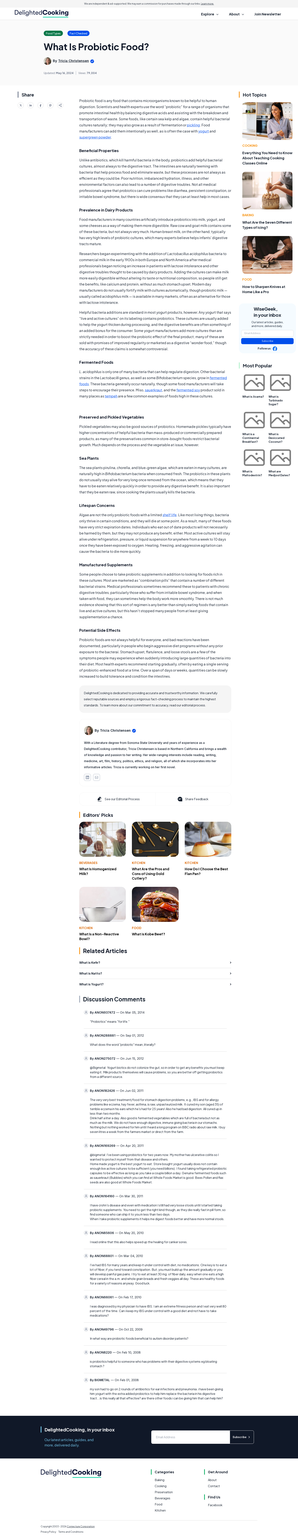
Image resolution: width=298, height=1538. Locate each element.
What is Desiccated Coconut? (277, 437)
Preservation (164, 1492)
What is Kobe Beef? (148, 934)
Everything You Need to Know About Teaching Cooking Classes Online (267, 158)
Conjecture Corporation (81, 1526)
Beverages (88, 863)
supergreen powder (95, 137)
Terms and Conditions (70, 1531)
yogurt (203, 131)
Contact (214, 1486)
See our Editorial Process (118, 799)
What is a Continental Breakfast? (250, 437)
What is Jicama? (253, 396)
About (212, 1480)
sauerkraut (153, 390)
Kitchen (138, 863)
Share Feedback (192, 799)
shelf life (169, 515)
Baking (248, 215)
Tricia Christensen (73, 61)
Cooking (250, 146)
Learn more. (207, 3)
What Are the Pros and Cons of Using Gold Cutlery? (150, 874)
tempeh (111, 396)
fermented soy (188, 390)
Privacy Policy (48, 1531)
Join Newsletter (267, 14)
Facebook (215, 1505)
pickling (193, 125)
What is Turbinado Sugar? (276, 400)
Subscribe (267, 341)
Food (136, 928)
